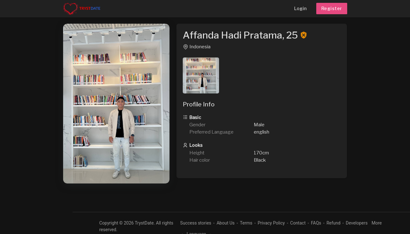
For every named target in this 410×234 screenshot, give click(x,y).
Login (300, 8)
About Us (226, 222)
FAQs (316, 222)
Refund (333, 222)
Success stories (195, 222)
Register (331, 8)
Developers (356, 222)
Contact (298, 222)
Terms (246, 222)
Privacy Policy (271, 222)
